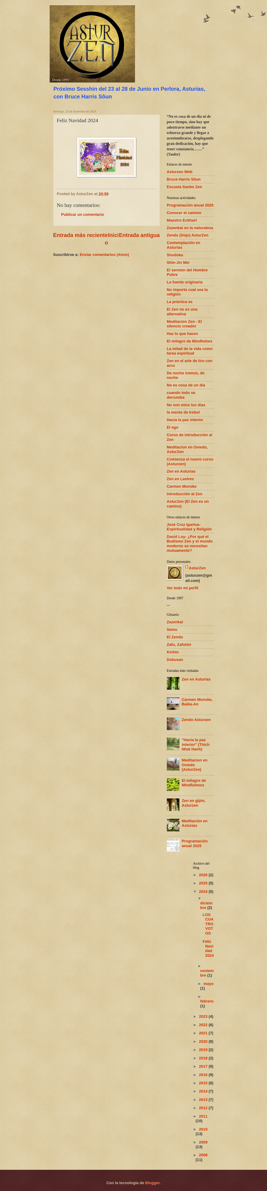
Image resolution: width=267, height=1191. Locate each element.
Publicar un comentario (82, 214)
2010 (203, 1129)
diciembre (206, 905)
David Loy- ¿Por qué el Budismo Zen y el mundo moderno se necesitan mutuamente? (190, 543)
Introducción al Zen (184, 494)
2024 (204, 891)
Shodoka (175, 255)
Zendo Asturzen (196, 720)
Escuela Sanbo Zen (184, 187)
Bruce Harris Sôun (184, 179)
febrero (206, 1001)
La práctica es (180, 302)
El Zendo (175, 637)
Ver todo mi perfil (182, 588)
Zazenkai (175, 622)
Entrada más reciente (80, 235)
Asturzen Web (180, 172)
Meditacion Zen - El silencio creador (184, 323)
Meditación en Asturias (194, 823)
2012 (204, 1108)
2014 (204, 1091)
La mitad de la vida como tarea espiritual (190, 350)
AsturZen (197, 568)
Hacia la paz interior (185, 420)
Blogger (152, 1183)
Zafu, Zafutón (179, 644)
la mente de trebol (183, 412)
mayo (209, 983)
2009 (203, 1142)
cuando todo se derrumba (181, 394)
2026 (204, 875)
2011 (203, 1116)
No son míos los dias (186, 405)
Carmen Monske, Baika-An (197, 701)
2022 (204, 1025)
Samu (172, 629)
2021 (204, 1033)
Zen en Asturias (181, 471)
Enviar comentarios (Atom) (104, 254)
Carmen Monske (182, 486)
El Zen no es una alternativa (182, 311)
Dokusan (175, 659)
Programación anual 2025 (190, 205)
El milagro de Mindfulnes (189, 341)
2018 (204, 1058)
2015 (204, 1083)
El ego (172, 427)
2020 (204, 1041)
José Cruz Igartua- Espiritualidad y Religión (189, 526)
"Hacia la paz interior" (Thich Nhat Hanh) (195, 744)
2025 (204, 883)
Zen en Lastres (180, 479)
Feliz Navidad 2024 (208, 948)
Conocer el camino (184, 213)
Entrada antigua (139, 235)
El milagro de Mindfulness (194, 782)
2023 (204, 1016)
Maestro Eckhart (182, 220)
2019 (204, 1050)
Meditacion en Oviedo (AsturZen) (194, 765)
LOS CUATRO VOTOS (208, 923)
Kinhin (173, 652)
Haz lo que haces (182, 333)
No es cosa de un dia (186, 385)
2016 (204, 1075)
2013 (204, 1099)
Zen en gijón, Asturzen (193, 802)
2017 (204, 1066)
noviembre (207, 973)
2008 (203, 1155)
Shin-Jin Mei (178, 262)
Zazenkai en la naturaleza (190, 228)
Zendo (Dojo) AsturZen (187, 235)
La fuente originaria (185, 282)
